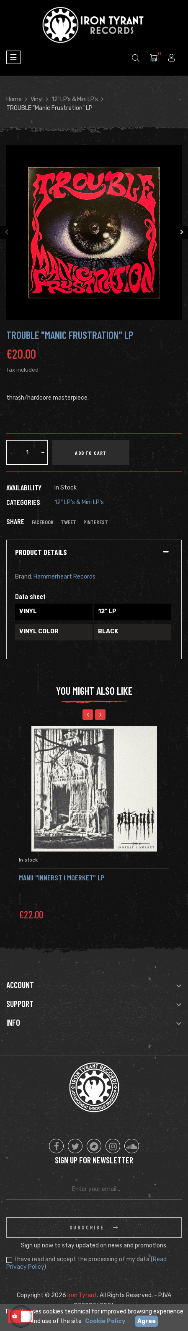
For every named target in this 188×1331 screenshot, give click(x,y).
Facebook (43, 522)
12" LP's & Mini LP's (79, 502)
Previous (6, 232)
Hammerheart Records (64, 576)
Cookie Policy (105, 1321)
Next (181, 232)
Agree (146, 1321)
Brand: (23, 576)
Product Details (41, 552)
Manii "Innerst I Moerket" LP (62, 877)
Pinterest (95, 522)
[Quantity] (27, 452)
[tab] (94, 552)
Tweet (68, 522)
